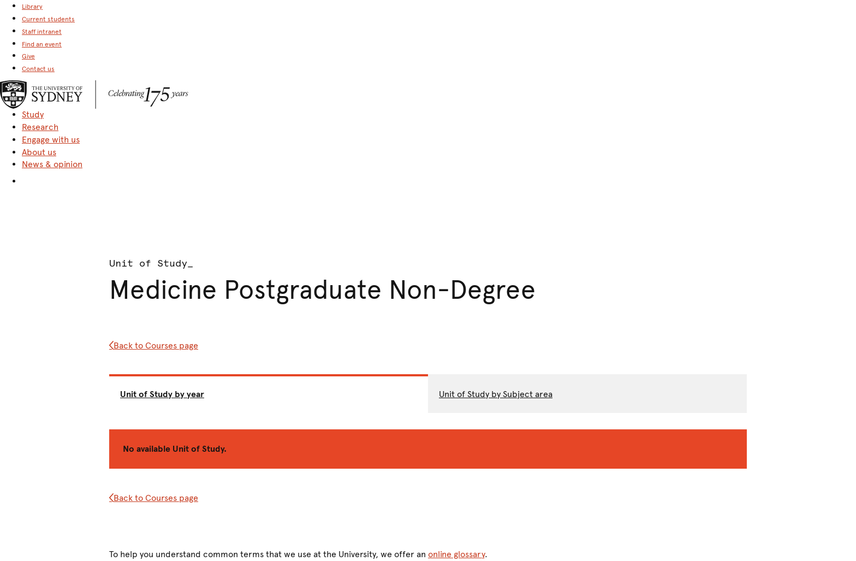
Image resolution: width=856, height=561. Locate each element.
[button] (439, 179)
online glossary (456, 554)
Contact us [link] (38, 69)
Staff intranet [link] (42, 32)
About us (39, 152)
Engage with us (51, 139)
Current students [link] (48, 19)
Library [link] (32, 6)
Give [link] (28, 56)
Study (33, 114)
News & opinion (52, 164)
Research (40, 127)
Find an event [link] (42, 44)
